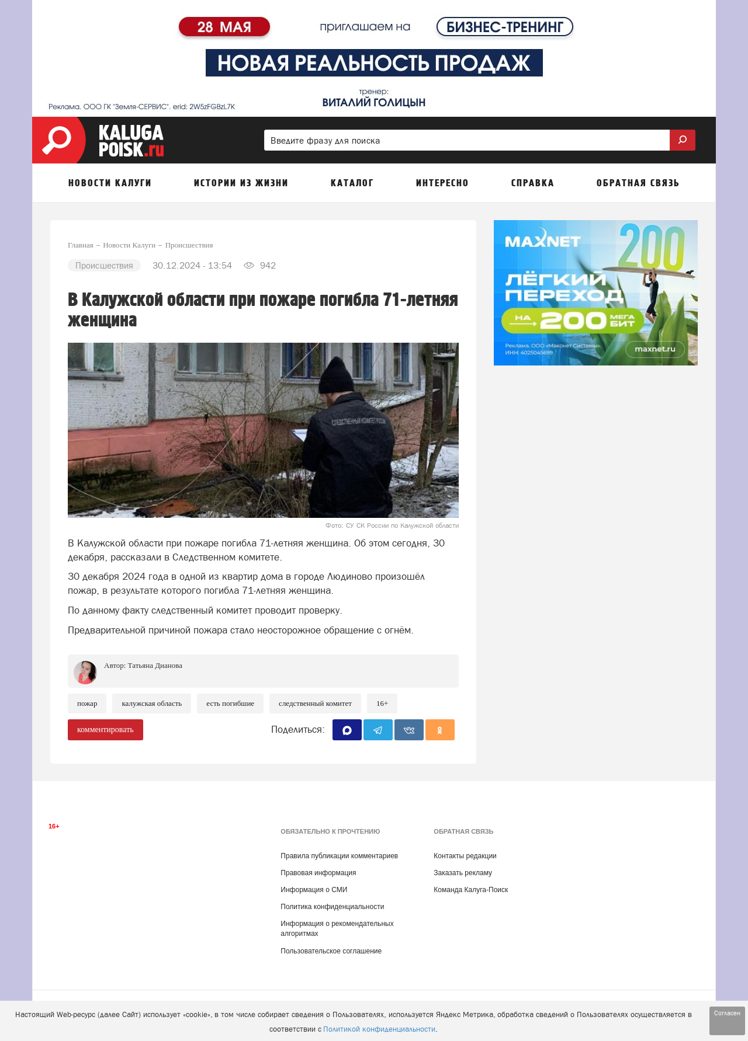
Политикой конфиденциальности (379, 1029)
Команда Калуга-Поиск (471, 890)
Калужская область (152, 703)
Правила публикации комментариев (339, 856)
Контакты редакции (465, 856)
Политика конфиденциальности (332, 907)
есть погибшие (230, 703)
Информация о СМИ (313, 890)
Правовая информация (318, 873)
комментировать (105, 729)
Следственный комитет (315, 703)
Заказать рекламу (463, 873)
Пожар (87, 703)
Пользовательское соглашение (331, 951)
